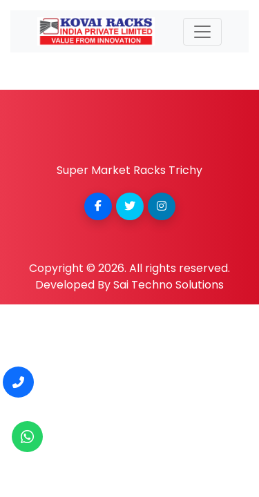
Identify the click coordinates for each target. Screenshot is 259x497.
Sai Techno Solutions (168, 285)
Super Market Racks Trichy (129, 170)
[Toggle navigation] (202, 32)
